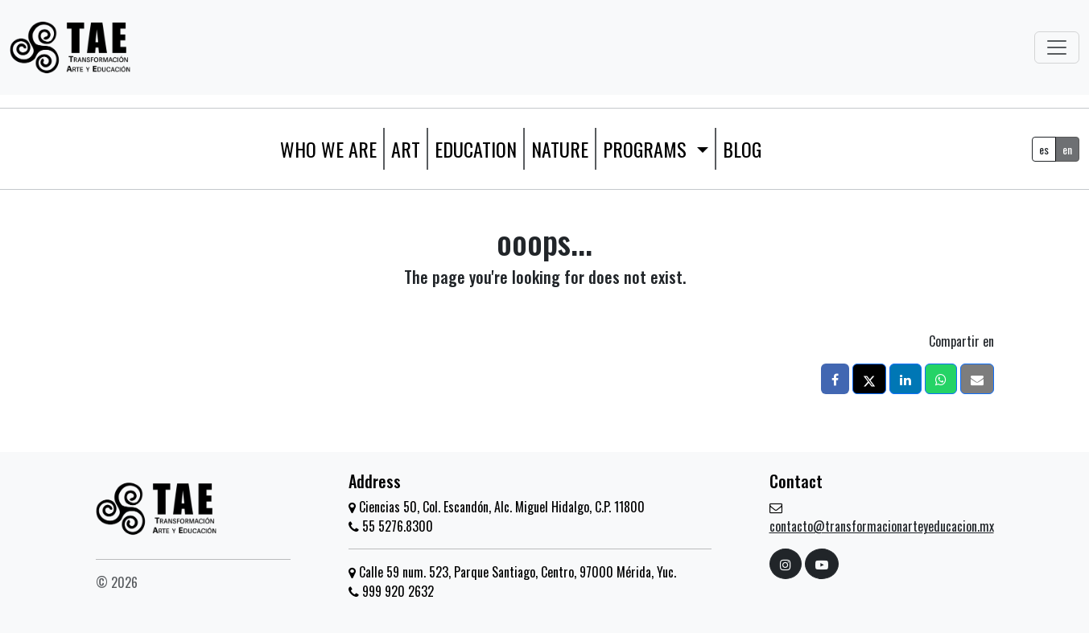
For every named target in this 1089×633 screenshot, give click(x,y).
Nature (559, 148)
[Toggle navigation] (1056, 47)
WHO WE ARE (328, 148)
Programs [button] (647, 148)
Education (476, 148)
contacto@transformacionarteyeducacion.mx (881, 526)
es (1044, 149)
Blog (742, 148)
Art (405, 148)
